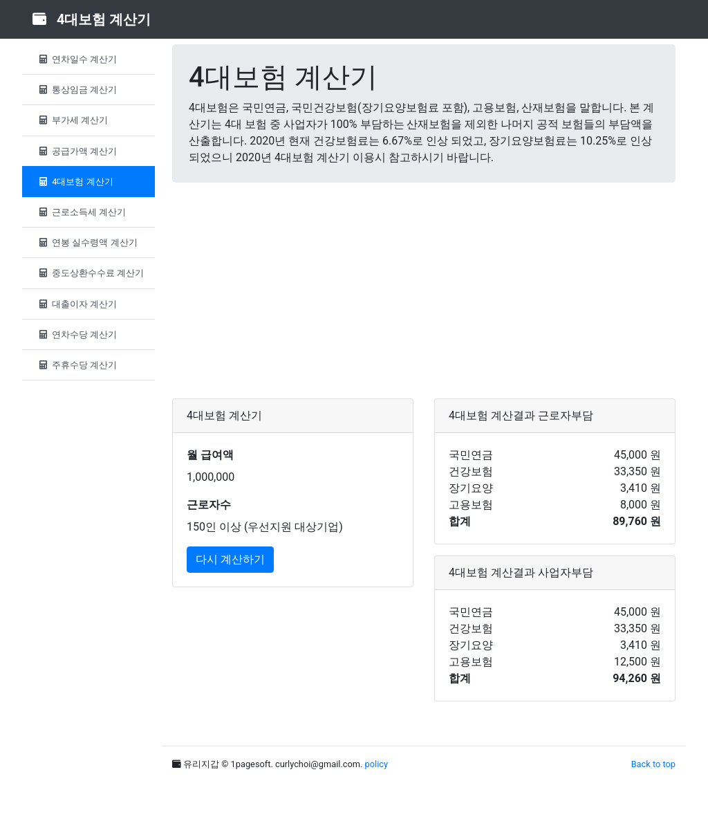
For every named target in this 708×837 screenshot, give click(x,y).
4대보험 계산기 (74, 181)
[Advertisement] (424, 290)
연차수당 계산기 (76, 334)
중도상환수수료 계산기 (90, 273)
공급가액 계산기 (76, 151)
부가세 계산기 (72, 120)
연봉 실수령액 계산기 (87, 242)
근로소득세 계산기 (81, 212)
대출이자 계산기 (76, 304)
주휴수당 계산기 (76, 365)
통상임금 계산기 (76, 89)
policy (376, 764)
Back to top (653, 764)
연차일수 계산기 (76, 59)
